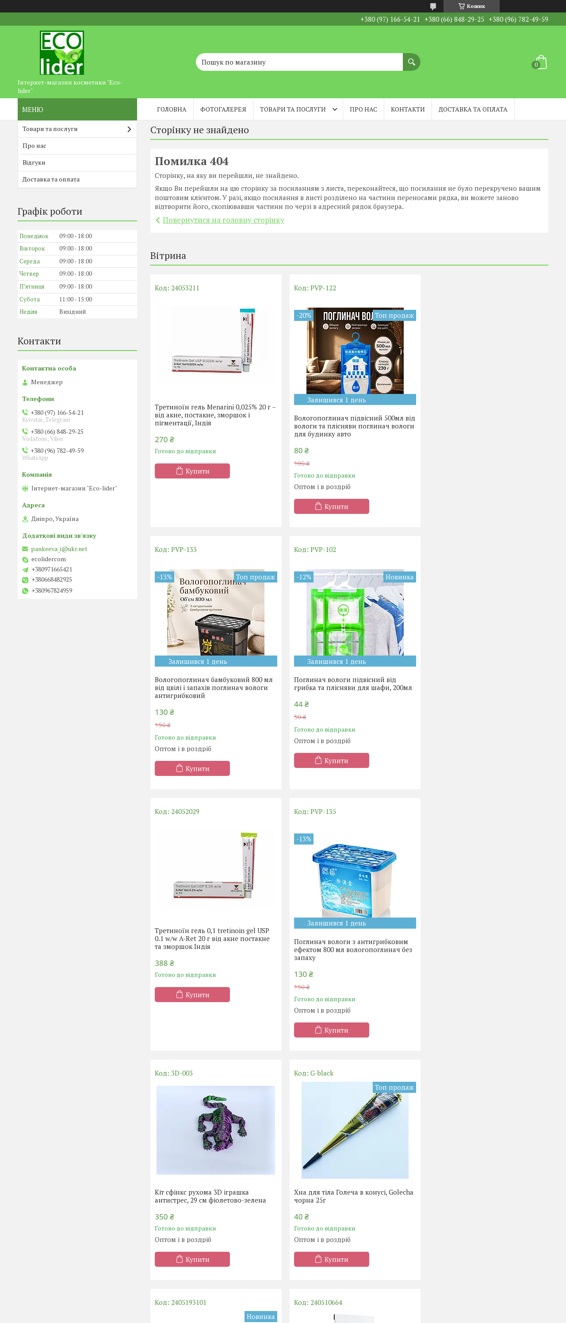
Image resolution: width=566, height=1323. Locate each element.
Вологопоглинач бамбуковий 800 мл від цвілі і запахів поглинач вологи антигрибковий (484, 426)
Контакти (408, 109)
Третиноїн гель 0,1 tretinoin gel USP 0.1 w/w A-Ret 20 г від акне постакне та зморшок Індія (347, 676)
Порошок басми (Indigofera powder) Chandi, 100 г (211, 1164)
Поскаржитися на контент (286, 1314)
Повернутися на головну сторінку (223, 220)
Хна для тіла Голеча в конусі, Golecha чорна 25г (336, 934)
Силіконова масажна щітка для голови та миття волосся (475, 934)
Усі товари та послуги (346, 1264)
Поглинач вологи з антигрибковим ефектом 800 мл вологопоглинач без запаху (484, 687)
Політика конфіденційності (355, 1314)
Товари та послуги (293, 109)
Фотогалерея (223, 109)
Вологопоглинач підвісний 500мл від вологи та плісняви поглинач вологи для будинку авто (345, 426)
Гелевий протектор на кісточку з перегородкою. (477, 1164)
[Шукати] (412, 57)
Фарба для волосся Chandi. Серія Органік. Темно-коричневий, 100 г (345, 1164)
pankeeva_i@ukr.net (59, 549)
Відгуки (34, 162)
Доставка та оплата (473, 109)
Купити (198, 471)
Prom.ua (324, 1306)
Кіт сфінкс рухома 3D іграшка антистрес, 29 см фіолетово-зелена (210, 934)
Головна (172, 109)
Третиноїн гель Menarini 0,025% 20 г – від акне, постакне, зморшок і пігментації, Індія (213, 415)
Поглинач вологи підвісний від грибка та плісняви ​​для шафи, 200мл (214, 683)
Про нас (363, 109)
